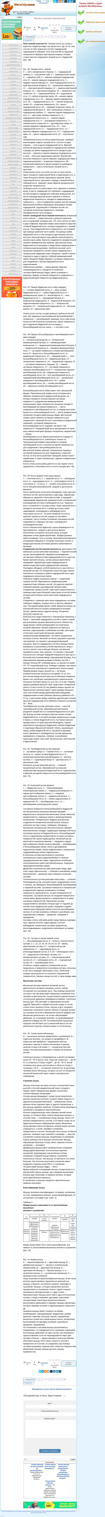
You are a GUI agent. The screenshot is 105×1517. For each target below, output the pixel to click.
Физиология (13, 250)
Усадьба (13, 244)
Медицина (13, 167)
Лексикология (13, 141)
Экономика (13, 270)
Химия (13, 260)
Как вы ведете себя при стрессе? (50, 1483)
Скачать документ (68, 28)
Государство (13, 91)
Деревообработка (13, 98)
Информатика (13, 114)
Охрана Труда (13, 187)
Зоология (13, 104)
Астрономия (13, 61)
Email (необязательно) (49, 1411)
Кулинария (13, 134)
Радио (13, 214)
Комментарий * (50, 1419)
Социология (13, 221)
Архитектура (13, 58)
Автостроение (13, 48)
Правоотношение (13, 197)
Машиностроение (13, 164)
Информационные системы (13, 118)
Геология (13, 88)
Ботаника (13, 75)
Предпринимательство (13, 65)
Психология (13, 211)
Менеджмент (13, 171)
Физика (13, 247)
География (13, 84)
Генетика (13, 81)
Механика (13, 181)
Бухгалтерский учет (13, 78)
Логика (13, 148)
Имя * (50, 1403)
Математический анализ (13, 157)
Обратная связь (43, 3)
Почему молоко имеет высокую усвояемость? (50, 1466)
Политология (13, 194)
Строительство (13, 230)
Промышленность (13, 207)
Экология (13, 267)
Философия (13, 254)
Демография (13, 94)
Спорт (13, 224)
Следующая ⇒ (29, 40)
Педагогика (13, 191)
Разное (13, 217)
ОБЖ (13, 184)
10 (64, 37)
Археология (13, 55)
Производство (13, 204)
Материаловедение (13, 161)
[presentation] (41, 1444)
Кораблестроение (13, 131)
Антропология (13, 51)
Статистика (13, 227)
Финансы (13, 257)
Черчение (13, 264)
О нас (47, 1)
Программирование (13, 201)
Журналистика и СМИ (13, 101)
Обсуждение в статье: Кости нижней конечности (51, 1389)
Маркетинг (13, 151)
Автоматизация (13, 45)
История (13, 124)
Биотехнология (13, 71)
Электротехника (13, 274)
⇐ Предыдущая (29, 36)
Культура (13, 138)
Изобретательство (13, 108)
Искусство (13, 121)
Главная (38, 1)
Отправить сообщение (49, 1451)
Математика (13, 154)
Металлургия (13, 174)
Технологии (13, 237)
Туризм (13, 240)
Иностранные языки (13, 111)
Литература (13, 144)
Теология (13, 234)
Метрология (13, 177)
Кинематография (13, 128)
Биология (13, 68)
